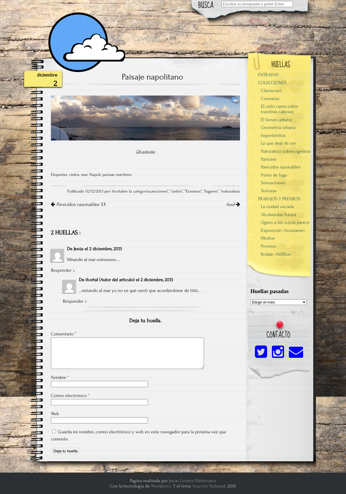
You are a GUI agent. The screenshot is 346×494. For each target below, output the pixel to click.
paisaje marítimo (117, 174)
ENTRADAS (268, 74)
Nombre (60, 377)
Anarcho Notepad (208, 486)
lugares (211, 191)
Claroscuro (271, 90)
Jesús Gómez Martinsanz (192, 480)
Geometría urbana (278, 127)
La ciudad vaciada (277, 206)
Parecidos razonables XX (78, 204)
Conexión (270, 98)
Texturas (269, 190)
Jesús (78, 248)
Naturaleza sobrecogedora (286, 151)
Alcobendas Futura (278, 214)
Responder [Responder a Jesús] (61, 270)
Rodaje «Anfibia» (276, 254)
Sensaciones (273, 182)
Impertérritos (273, 135)
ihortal (91, 279)
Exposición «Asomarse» (283, 230)
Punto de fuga (274, 175)
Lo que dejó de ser (278, 143)
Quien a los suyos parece (285, 222)
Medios (268, 238)
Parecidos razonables (281, 167)
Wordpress (161, 486)
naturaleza (231, 191)
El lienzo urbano (276, 119)
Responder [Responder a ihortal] (73, 301)
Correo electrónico (70, 395)
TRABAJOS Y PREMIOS (279, 198)
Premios (268, 246)
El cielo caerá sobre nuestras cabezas (279, 109)
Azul (233, 204)
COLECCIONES (272, 82)
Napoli (95, 174)
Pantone (268, 159)
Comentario (63, 334)
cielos (74, 174)
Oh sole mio (145, 151)
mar (84, 174)
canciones (158, 191)
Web (55, 413)
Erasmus (193, 191)
